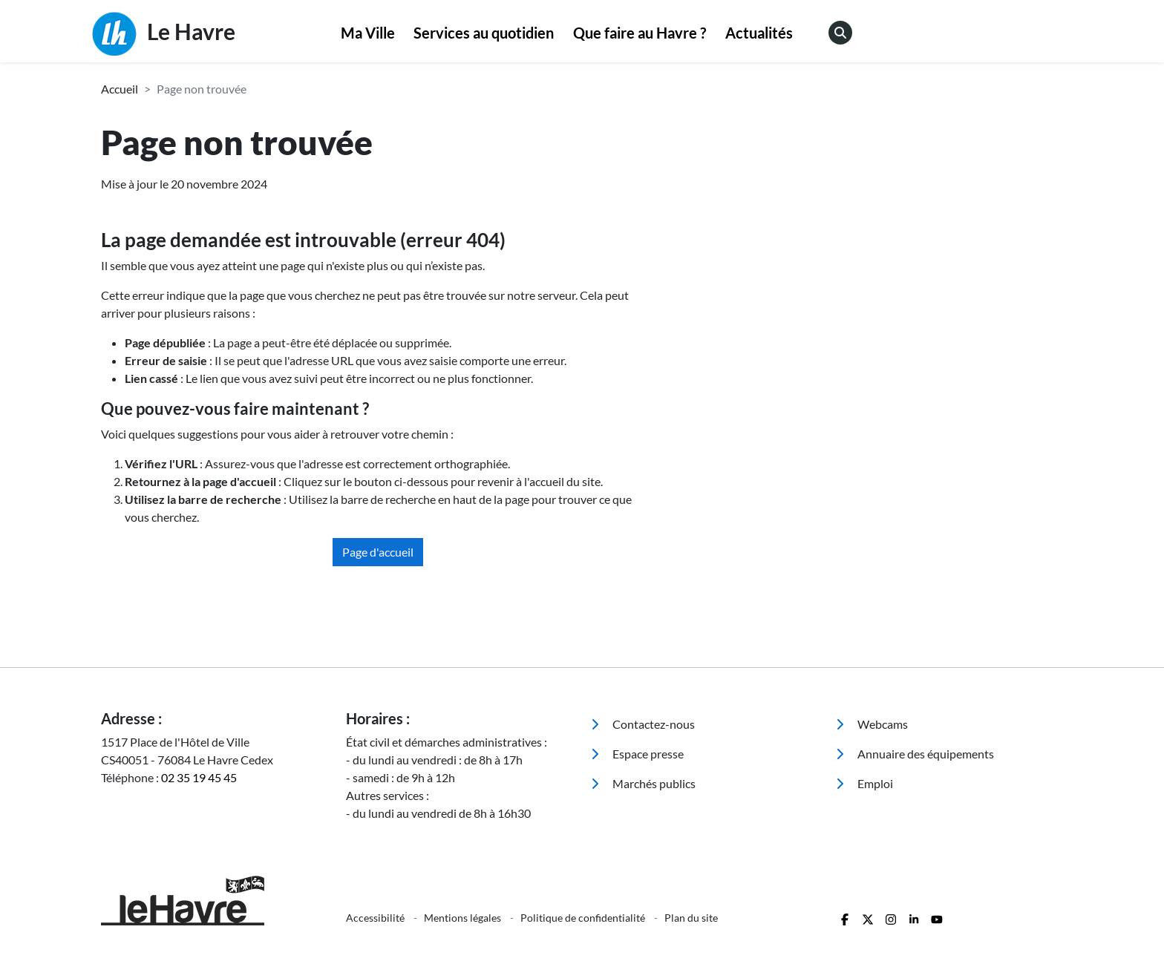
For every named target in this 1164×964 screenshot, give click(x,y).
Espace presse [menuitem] (637, 754)
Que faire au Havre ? (639, 33)
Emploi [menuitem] (864, 783)
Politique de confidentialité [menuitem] (583, 917)
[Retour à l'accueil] (214, 900)
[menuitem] (368, 33)
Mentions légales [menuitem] (463, 917)
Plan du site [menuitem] (691, 917)
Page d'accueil (377, 552)
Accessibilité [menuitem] (376, 917)
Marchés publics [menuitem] (643, 783)
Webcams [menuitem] (872, 724)
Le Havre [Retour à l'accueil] (163, 34)
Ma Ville (368, 33)
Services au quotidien (483, 33)
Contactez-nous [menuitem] (643, 724)
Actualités (759, 33)
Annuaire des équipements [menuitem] (915, 754)
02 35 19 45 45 (199, 777)
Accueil (119, 89)
